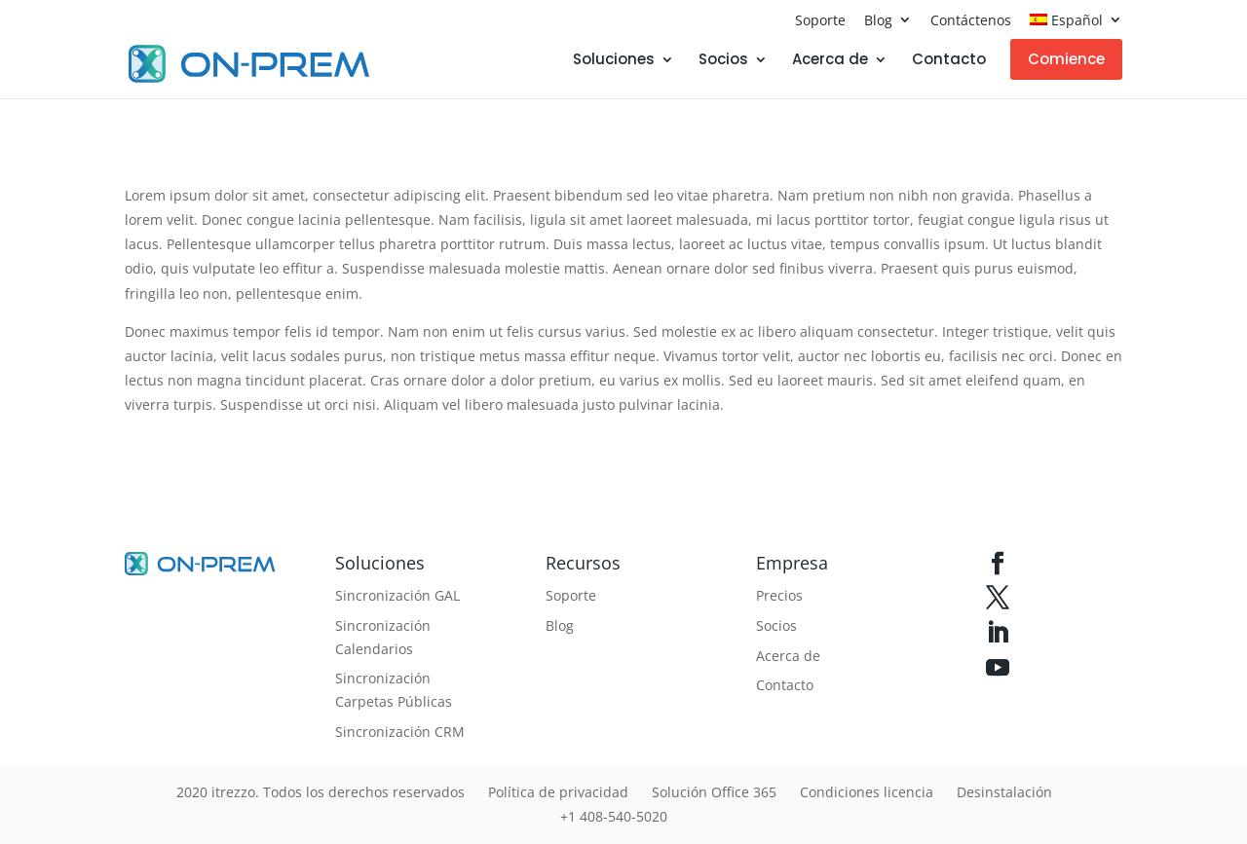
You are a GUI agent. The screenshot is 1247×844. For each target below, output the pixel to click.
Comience (1066, 59)
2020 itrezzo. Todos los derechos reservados (320, 792)
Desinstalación (1004, 792)
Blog (878, 20)
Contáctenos (970, 20)
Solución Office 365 (714, 792)
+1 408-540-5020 (613, 816)
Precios (779, 595)
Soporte (820, 20)
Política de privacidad (558, 792)
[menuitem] (1076, 25)
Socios (723, 61)
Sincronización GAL (397, 595)
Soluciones (614, 61)
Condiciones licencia (866, 792)
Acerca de (830, 61)
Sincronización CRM (400, 731)
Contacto (949, 61)
